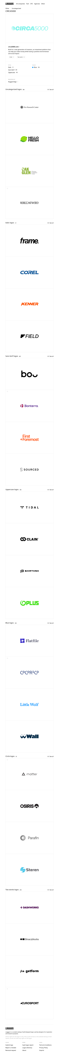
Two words (21, 57)
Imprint (41, 1050)
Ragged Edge (13, 82)
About (24, 1050)
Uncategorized (16, 8)
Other (43, 4)
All (20, 4)
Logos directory (27, 1048)
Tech (27, 4)
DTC (31, 4)
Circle (12, 57)
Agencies (37, 4)
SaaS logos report (27, 1045)
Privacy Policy (43, 1048)
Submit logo (9, 1045)
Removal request (11, 1050)
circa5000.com (14, 47)
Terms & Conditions (45, 1045)
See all (50, 89)
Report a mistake (11, 1048)
